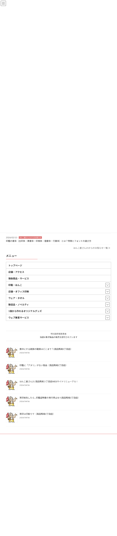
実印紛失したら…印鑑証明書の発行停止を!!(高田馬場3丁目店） (50, 397)
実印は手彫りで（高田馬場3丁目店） (37, 414)
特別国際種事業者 (58, 334)
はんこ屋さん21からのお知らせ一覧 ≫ (91, 248)
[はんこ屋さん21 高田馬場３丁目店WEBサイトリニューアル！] (11, 385)
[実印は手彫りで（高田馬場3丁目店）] (11, 417)
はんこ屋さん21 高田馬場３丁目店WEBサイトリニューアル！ (49, 381)
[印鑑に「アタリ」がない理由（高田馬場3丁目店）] (11, 369)
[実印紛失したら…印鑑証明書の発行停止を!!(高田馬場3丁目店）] (11, 401)
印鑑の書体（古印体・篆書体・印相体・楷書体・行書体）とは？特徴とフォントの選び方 (48, 241)
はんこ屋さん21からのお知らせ (30, 237)
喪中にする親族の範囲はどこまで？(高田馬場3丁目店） (46, 349)
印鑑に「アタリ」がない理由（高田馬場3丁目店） (44, 365)
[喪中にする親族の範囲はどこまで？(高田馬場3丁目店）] (11, 352)
